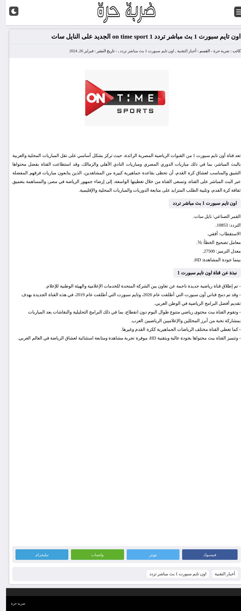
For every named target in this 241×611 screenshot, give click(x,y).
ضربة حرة (215, 51)
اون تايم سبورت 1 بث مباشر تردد (141, 51)
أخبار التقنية (181, 51)
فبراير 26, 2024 (75, 51)
